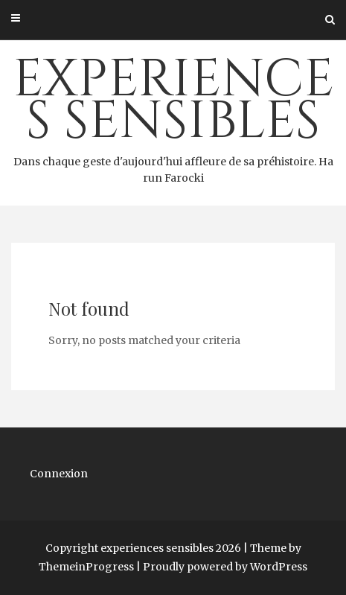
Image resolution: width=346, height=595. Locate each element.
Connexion (59, 473)
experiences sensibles (173, 116)
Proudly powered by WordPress (225, 566)
